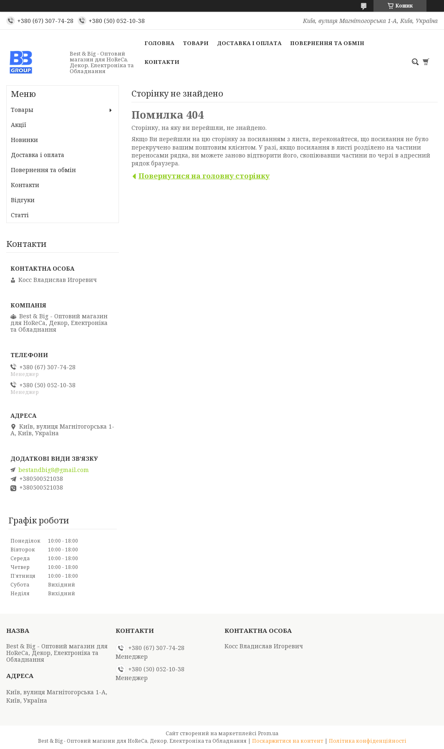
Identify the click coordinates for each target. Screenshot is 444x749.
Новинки (24, 140)
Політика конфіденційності (367, 740)
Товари (196, 43)
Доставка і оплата (249, 43)
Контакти (161, 62)
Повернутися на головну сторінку (204, 175)
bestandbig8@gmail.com (53, 470)
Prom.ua (268, 733)
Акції (18, 125)
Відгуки (23, 200)
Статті (20, 215)
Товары (22, 110)
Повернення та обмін (327, 43)
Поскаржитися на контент (287, 740)
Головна (159, 43)
